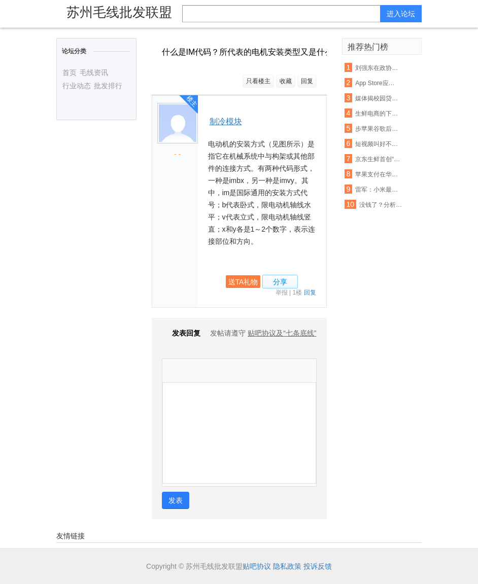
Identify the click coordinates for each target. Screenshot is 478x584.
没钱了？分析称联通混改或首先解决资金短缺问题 (381, 204)
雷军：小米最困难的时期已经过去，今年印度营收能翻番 (377, 189)
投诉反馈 (317, 566)
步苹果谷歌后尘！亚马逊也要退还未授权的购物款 (377, 128)
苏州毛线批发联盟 (119, 12)
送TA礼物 (243, 282)
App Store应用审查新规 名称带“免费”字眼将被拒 (377, 83)
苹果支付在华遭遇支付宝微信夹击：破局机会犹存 (377, 174)
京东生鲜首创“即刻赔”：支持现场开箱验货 (377, 159)
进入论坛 (401, 14)
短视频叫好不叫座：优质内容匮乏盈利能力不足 (377, 144)
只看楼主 (258, 81)
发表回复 (181, 333)
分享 (280, 282)
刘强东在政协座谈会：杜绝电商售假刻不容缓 (377, 67)
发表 (175, 500)
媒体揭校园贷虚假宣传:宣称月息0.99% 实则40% (377, 98)
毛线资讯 (94, 72)
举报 (282, 292)
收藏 (286, 81)
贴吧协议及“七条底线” (282, 333)
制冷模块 (226, 121)
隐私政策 (287, 566)
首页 (69, 72)
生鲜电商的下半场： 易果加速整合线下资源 (377, 113)
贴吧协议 (257, 566)
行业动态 (76, 86)
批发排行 (108, 86)
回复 (307, 81)
